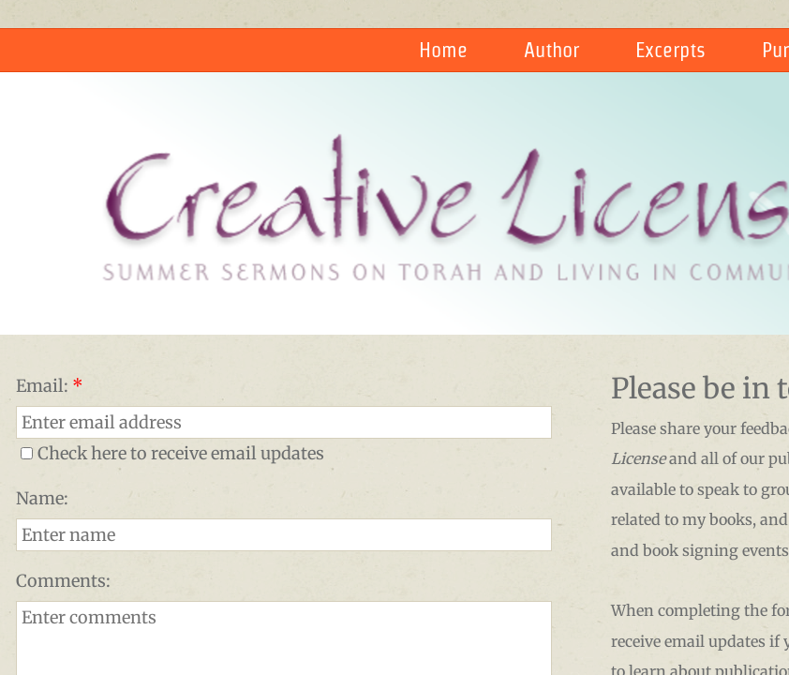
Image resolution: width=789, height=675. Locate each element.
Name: (42, 498)
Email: (49, 386)
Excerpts (670, 49)
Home (443, 49)
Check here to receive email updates (172, 453)
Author (551, 49)
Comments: (63, 581)
